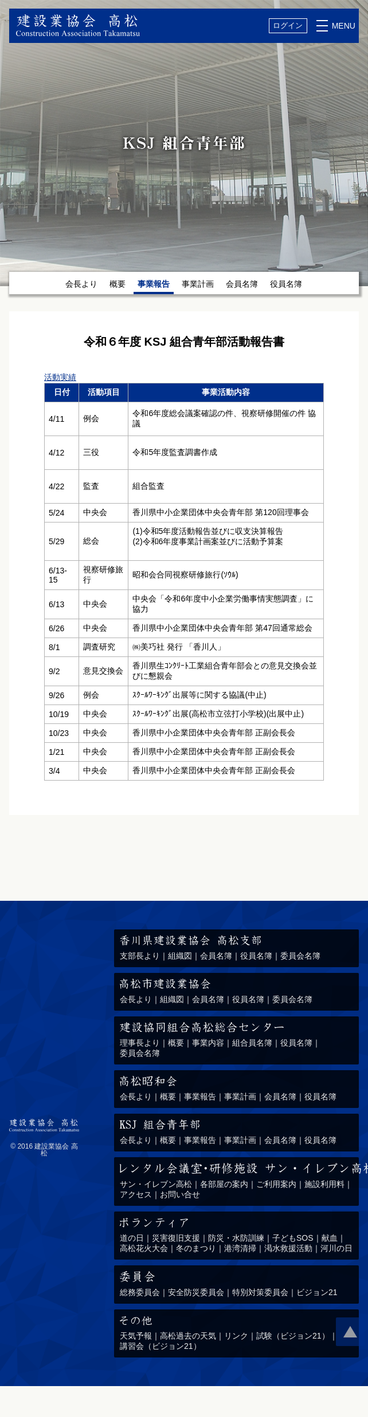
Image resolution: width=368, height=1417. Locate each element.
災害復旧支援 (176, 1237)
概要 (117, 283)
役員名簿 (286, 283)
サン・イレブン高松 (156, 1184)
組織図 (180, 955)
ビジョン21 (317, 1292)
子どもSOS (293, 1237)
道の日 (132, 1237)
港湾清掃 (240, 1248)
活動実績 (60, 377)
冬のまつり (196, 1248)
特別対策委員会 (260, 1292)
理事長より (140, 1042)
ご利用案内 (276, 1184)
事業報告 (200, 1096)
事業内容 (208, 1042)
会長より (81, 283)
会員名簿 (242, 283)
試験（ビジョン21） (293, 1335)
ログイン (288, 25)
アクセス (136, 1194)
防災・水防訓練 (236, 1237)
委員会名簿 (300, 955)
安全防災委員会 (196, 1292)
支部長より (140, 955)
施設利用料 (324, 1184)
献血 (330, 1237)
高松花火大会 (144, 1248)
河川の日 (336, 1248)
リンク (236, 1335)
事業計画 (198, 283)
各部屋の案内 (224, 1184)
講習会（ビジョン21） (160, 1346)
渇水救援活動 (288, 1248)
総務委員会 (140, 1292)
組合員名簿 (252, 1042)
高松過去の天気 (188, 1335)
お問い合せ (180, 1194)
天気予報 (136, 1335)
